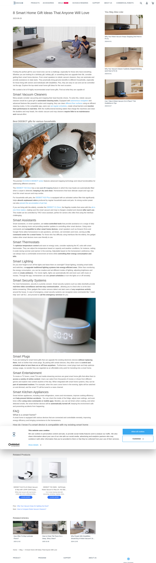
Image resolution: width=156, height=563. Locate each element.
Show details (33, 559)
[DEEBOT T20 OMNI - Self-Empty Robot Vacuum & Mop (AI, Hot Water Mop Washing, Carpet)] (54, 497)
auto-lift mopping (46, 188)
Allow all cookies (138, 545)
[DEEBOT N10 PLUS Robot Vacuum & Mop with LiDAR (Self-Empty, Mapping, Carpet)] (25, 497)
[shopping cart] (153, 3)
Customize (138, 552)
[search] (141, 3)
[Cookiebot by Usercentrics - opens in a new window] (14, 558)
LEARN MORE (25, 497)
